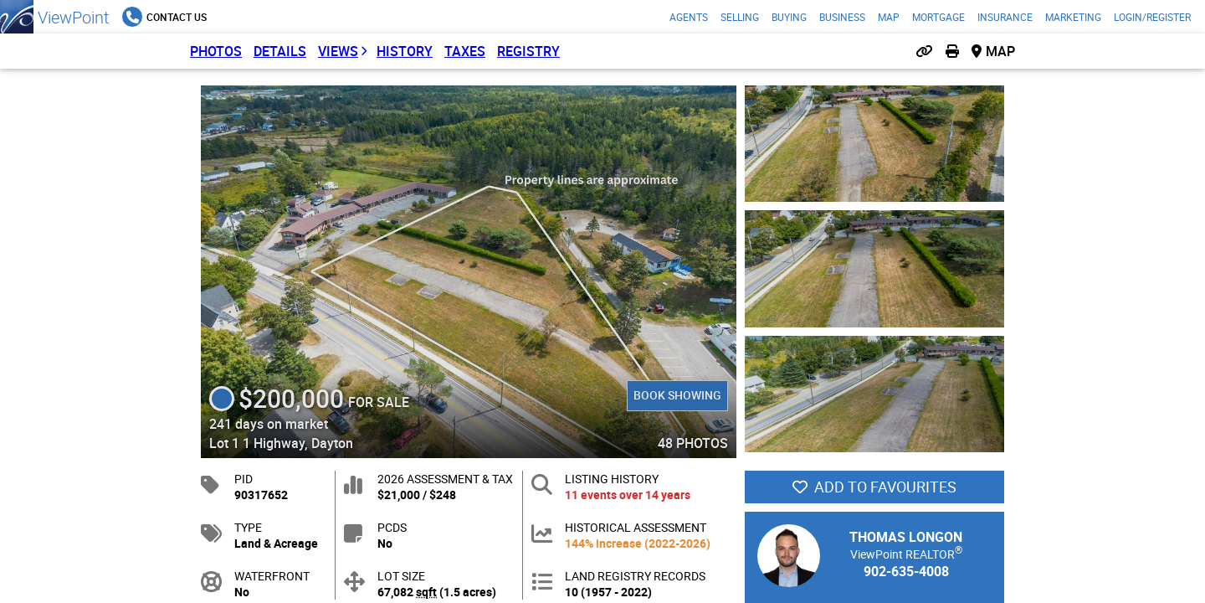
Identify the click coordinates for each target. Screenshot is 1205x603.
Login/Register (1152, 16)
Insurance (1005, 16)
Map (889, 16)
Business (842, 16)
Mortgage (938, 16)
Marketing (1073, 16)
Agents (688, 16)
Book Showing (677, 395)
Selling (739, 16)
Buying (789, 16)
